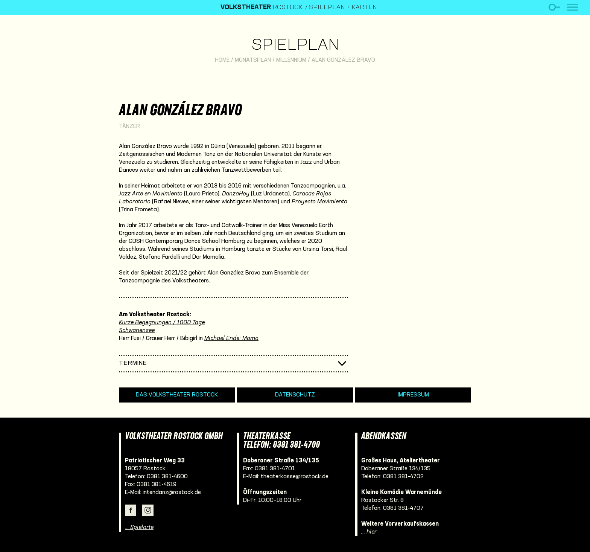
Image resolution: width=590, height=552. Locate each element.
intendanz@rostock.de (172, 492)
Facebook (130, 510)
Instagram (148, 510)
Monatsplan (253, 60)
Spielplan (295, 45)
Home (222, 60)
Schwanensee (137, 331)
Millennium (291, 60)
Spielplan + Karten (343, 8)
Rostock (261, 8)
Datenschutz (295, 395)
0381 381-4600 (167, 477)
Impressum (413, 395)
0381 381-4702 (403, 477)
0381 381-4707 (403, 508)
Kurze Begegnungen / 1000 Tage (162, 323)
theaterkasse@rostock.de (294, 477)
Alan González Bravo (343, 60)
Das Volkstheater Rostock (177, 395)
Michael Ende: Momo (231, 338)
